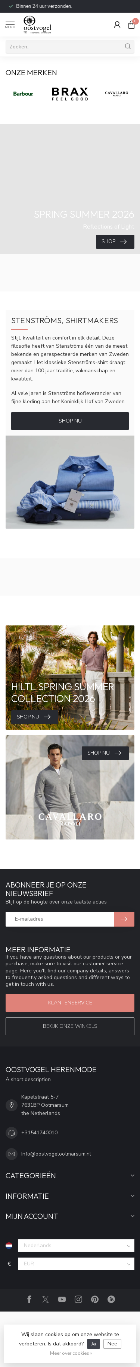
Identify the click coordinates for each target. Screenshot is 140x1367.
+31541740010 (39, 1132)
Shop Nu (70, 420)
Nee (112, 1343)
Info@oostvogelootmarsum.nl (56, 1153)
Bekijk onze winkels (70, 1026)
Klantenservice (70, 1002)
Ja (93, 1343)
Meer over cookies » (71, 1353)
